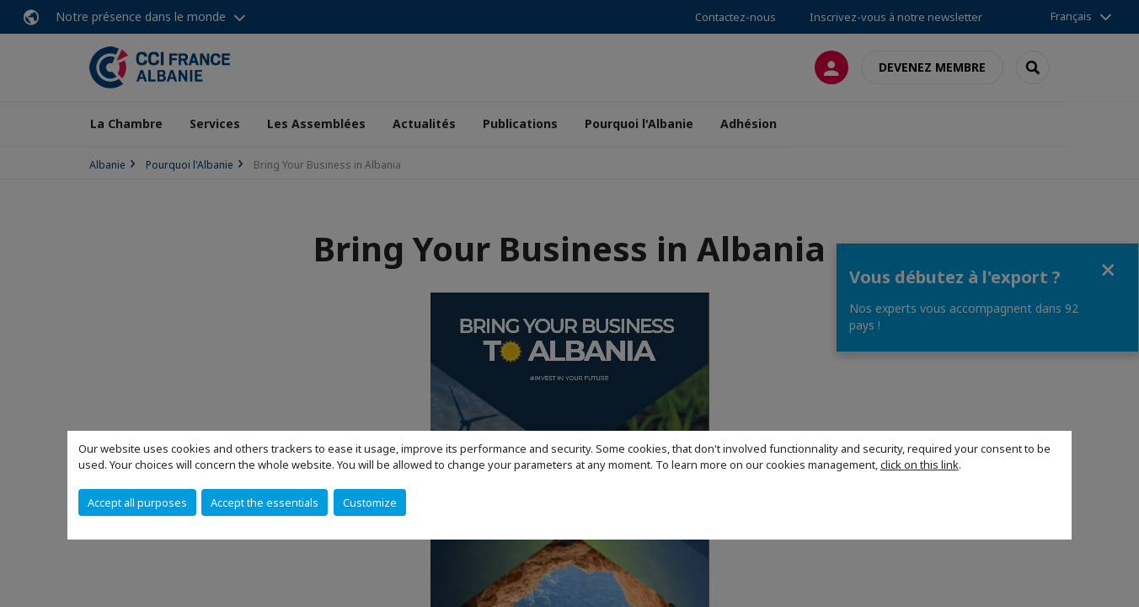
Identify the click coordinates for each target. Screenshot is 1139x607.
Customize (370, 502)
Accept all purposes (137, 502)
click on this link (919, 464)
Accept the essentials (264, 502)
